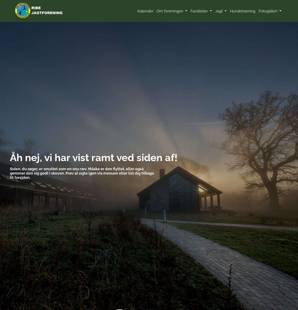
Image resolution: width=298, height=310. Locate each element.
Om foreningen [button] (170, 11)
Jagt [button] (219, 11)
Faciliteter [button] (200, 11)
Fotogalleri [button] (268, 11)
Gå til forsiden (22, 186)
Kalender (145, 11)
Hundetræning (242, 11)
